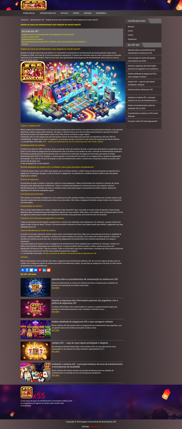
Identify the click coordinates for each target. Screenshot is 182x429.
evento (76, 13)
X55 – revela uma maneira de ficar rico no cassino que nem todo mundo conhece (73, 142)
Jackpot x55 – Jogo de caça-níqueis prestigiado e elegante (80, 343)
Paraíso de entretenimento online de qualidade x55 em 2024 (141, 106)
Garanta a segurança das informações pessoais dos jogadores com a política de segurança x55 (85, 301)
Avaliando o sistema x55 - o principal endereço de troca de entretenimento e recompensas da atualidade (87, 365)
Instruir (87, 13)
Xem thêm (55, 288)
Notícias (64, 13)
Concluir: (25, 44)
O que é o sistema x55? (31, 37)
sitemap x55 (95, 426)
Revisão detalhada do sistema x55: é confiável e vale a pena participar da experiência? (54, 42)
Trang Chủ (24, 20)
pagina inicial (29, 13)
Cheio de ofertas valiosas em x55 (140, 90)
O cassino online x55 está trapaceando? (142, 121)
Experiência (101, 13)
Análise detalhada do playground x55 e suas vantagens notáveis (82, 321)
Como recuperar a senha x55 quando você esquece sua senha (141, 59)
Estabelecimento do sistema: (32, 39)
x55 (55, 53)
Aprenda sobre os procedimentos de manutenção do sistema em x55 (85, 279)
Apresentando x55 (48, 13)
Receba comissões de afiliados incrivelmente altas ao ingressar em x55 (69, 253)
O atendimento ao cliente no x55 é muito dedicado (143, 114)
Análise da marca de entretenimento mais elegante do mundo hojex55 (72, 20)
